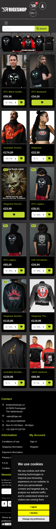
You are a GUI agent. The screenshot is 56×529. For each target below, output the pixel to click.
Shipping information (12, 447)
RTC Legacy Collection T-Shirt (40, 204)
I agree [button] (33, 507)
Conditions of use (10, 441)
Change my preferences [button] (33, 519)
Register (34, 447)
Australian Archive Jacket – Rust (12, 148)
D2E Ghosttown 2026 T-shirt (39, 260)
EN (32, 13)
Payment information (12, 452)
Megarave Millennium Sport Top (42, 148)
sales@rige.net (14, 416)
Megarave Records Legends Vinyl (12, 204)
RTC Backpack (39, 91)
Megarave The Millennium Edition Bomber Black (41, 316)
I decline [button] (33, 513)
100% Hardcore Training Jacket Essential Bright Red (42, 372)
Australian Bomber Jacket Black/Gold (12, 372)
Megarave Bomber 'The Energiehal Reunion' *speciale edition (12, 316)
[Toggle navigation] (6, 23)
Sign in (33, 441)
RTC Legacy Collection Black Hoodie (11, 260)
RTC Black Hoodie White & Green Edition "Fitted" (12, 92)
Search (42, 28)
